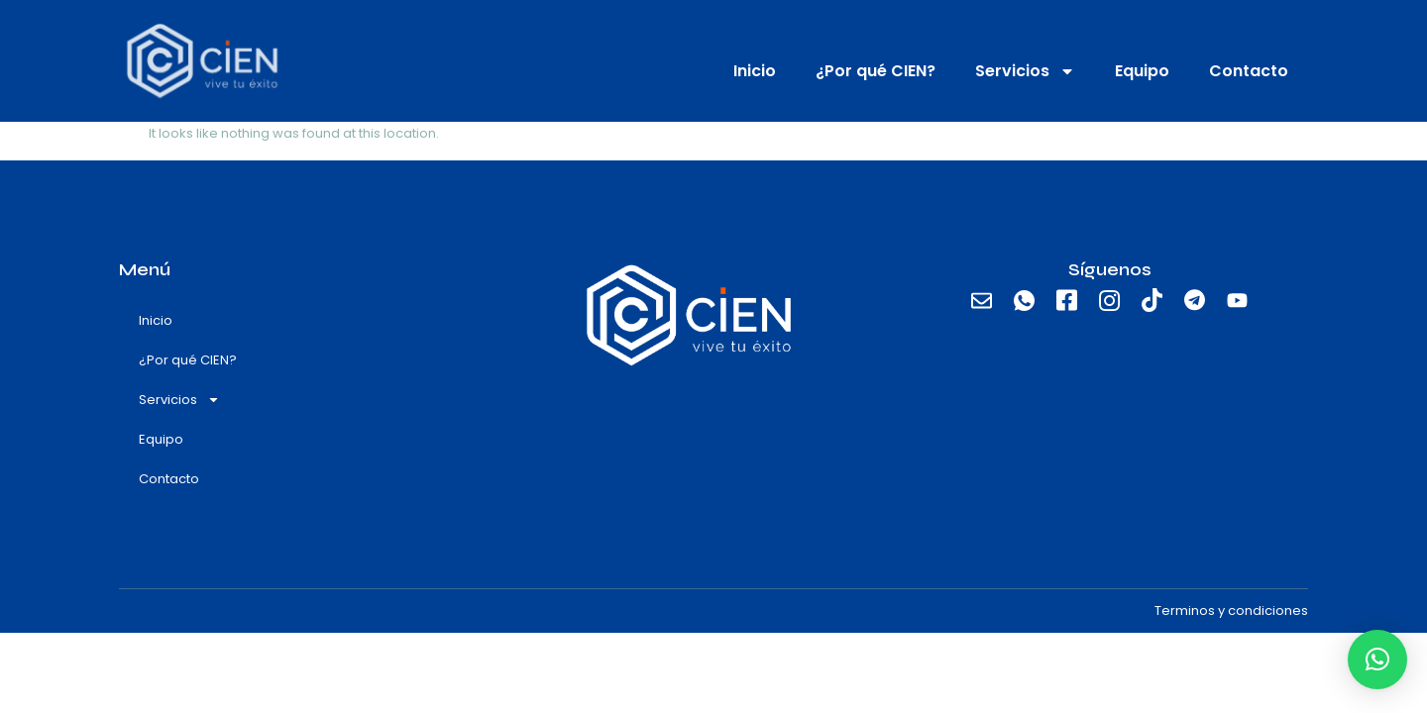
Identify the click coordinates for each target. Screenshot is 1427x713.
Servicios (1025, 71)
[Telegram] (1195, 301)
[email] (982, 301)
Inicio (754, 70)
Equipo (1142, 70)
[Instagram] (1110, 301)
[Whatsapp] (1025, 301)
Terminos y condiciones (1231, 610)
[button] (1377, 659)
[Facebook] (1067, 301)
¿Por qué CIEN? (875, 70)
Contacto (1248, 70)
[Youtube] (1238, 301)
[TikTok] (1152, 301)
